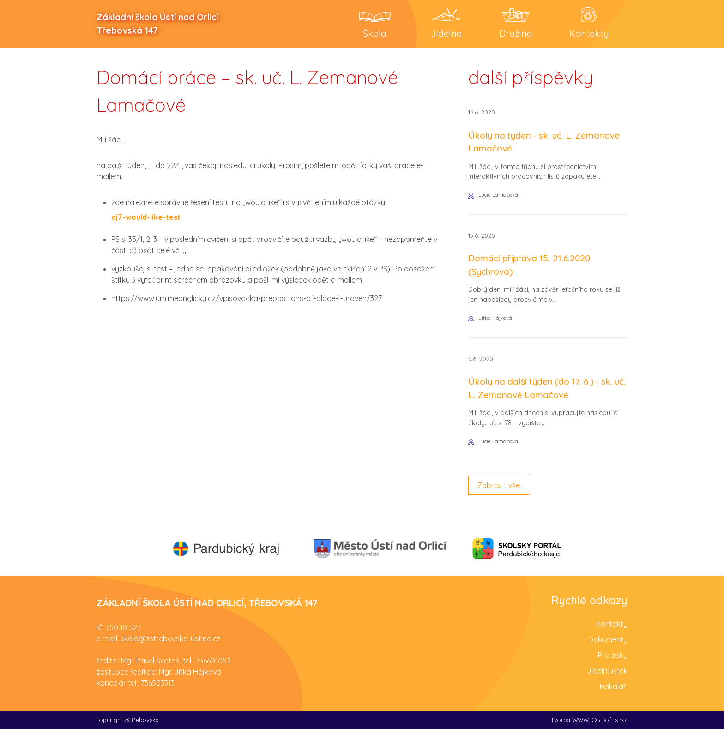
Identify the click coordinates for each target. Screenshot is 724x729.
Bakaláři (613, 686)
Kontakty (611, 623)
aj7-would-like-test (146, 217)
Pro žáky (612, 655)
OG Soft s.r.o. (609, 719)
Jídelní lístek (607, 670)
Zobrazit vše (498, 485)
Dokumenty (607, 639)
